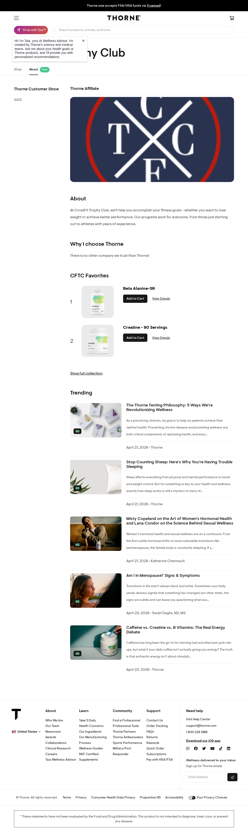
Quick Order (155, 748)
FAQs (150, 732)
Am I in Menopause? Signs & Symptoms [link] (163, 575)
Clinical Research (58, 748)
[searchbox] (142, 30)
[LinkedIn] (228, 748)
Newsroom (53, 732)
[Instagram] (187, 748)
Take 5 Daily (87, 720)
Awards (50, 737)
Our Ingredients (90, 732)
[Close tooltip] (83, 40)
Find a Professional (126, 720)
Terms (67, 797)
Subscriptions (156, 754)
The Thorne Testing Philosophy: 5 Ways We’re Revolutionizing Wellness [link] (169, 407)
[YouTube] (212, 748)
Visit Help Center (198, 719)
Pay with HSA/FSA (159, 760)
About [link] (33, 69)
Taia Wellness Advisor (60, 760)
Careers (51, 754)
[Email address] (205, 777)
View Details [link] (161, 299)
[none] (95, 420)
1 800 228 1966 (196, 732)
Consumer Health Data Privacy (113, 797)
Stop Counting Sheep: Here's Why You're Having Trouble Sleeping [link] (179, 464)
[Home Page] (124, 18)
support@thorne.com (201, 726)
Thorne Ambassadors (128, 737)
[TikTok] (220, 748)
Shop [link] (18, 69)
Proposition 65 (150, 797)
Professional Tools (126, 726)
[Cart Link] (231, 18)
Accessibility (174, 797)
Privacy (81, 797)
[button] (16, 18)
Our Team (52, 726)
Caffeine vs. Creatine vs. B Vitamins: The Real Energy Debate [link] (175, 630)
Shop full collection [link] (86, 373)
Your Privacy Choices (208, 797)
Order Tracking (157, 726)
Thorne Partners (124, 732)
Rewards (152, 743)
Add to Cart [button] (135, 299)
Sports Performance (127, 743)
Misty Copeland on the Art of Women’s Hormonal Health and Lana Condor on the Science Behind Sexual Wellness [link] (179, 521)
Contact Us (154, 720)
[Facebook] (196, 748)
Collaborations (55, 743)
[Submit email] (232, 777)
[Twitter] (204, 748)
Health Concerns (91, 726)
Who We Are (54, 720)
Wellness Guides (91, 748)
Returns (152, 737)
